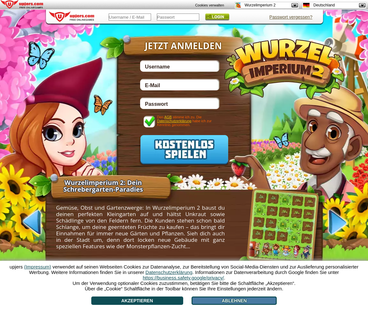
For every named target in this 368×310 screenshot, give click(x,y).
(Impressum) (37, 266)
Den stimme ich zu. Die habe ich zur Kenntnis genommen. (184, 120)
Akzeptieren (137, 300)
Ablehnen (234, 300)
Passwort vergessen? (290, 17)
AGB (168, 117)
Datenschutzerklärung (174, 121)
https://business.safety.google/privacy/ (183, 277)
